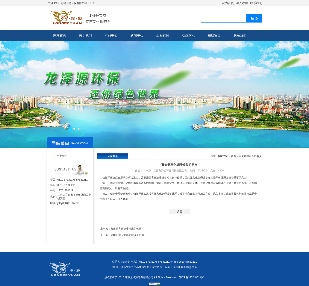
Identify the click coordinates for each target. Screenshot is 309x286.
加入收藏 (242, 3)
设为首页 (228, 3)
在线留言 (214, 35)
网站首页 (59, 35)
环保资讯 (113, 156)
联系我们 (256, 3)
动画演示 (188, 35)
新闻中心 (136, 35)
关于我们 (85, 35)
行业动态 (61, 155)
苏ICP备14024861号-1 (191, 277)
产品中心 (111, 35)
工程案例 (162, 35)
